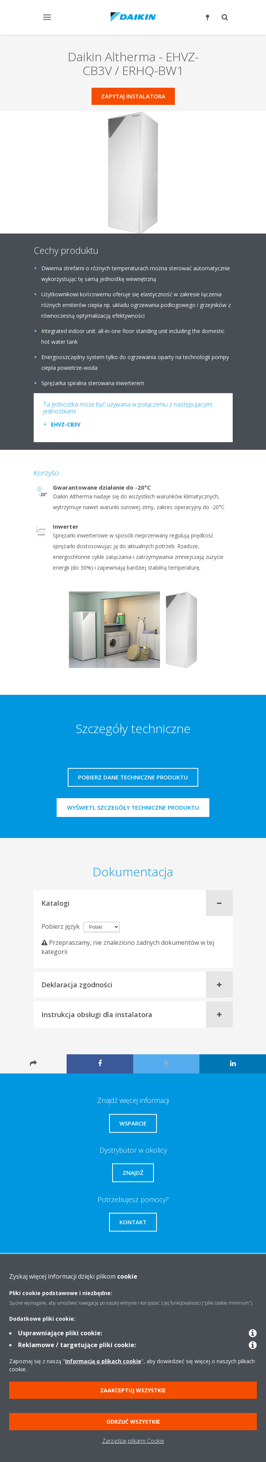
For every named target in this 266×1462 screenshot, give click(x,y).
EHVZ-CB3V (65, 424)
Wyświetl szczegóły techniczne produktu (133, 807)
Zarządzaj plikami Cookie (133, 1440)
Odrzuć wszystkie (133, 1421)
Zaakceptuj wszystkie (133, 1390)
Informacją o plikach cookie (103, 1361)
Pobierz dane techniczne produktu (133, 777)
